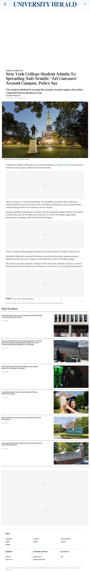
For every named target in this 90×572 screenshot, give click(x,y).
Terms (65, 567)
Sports (8, 541)
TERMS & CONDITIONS (39, 559)
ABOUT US (8, 557)
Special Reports (66, 539)
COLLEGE (63, 541)
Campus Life (18, 70)
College (23, 299)
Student (30, 299)
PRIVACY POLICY (37, 557)
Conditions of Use (73, 567)
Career (35, 541)
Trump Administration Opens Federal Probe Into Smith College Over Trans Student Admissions (21, 444)
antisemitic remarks (62, 165)
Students (9, 70)
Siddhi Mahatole (14, 95)
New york (16, 299)
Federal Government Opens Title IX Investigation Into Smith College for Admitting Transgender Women (21, 316)
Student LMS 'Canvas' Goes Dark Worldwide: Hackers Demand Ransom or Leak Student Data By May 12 (19, 367)
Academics (9, 539)
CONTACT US (9, 559)
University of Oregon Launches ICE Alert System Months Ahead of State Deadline (21, 418)
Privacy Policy (9, 569)
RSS (62, 557)
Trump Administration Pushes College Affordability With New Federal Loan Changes (19, 393)
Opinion (8, 544)
